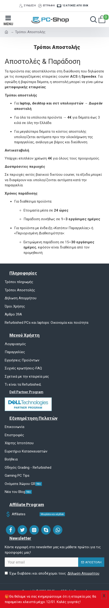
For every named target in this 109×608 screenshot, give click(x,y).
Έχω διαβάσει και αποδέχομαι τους (52, 573)
